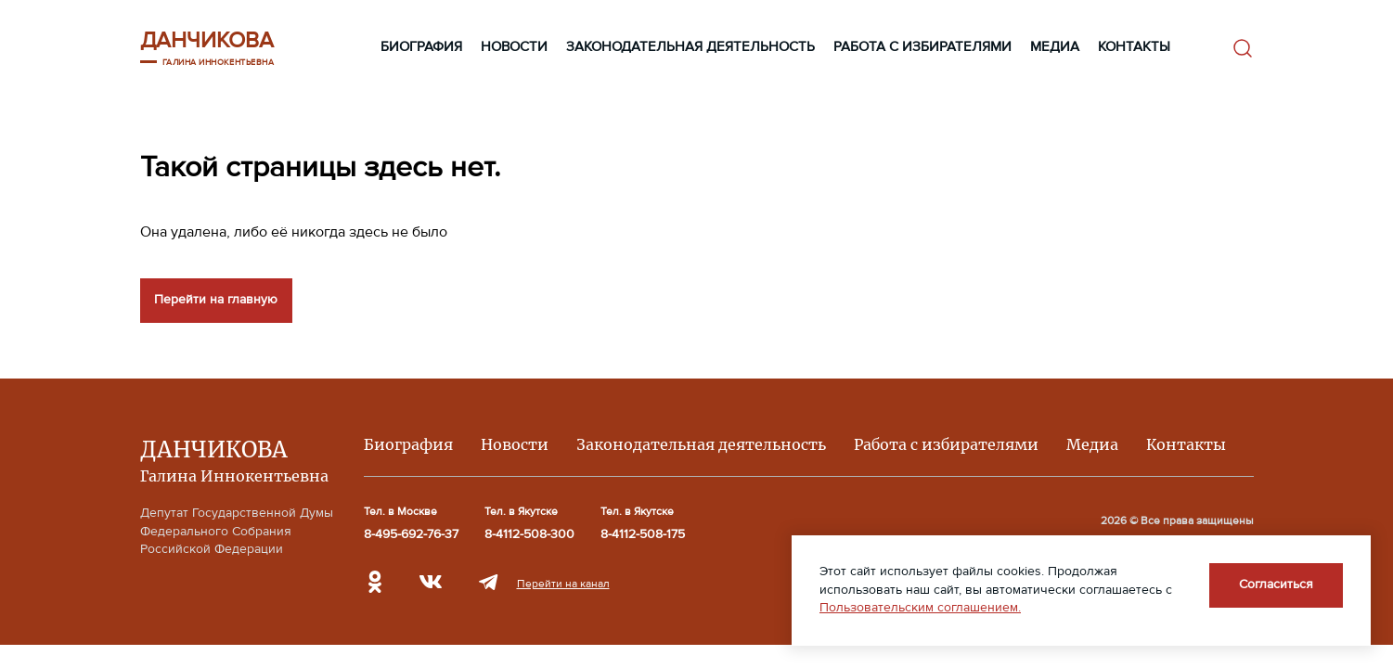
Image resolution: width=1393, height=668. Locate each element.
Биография (421, 47)
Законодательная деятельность (690, 47)
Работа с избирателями (922, 47)
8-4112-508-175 (642, 534)
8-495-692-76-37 (411, 534)
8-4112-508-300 (529, 534)
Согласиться (1276, 584)
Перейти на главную (215, 299)
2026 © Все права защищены (1177, 520)
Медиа (1054, 47)
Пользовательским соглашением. (920, 607)
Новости (514, 47)
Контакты (1134, 47)
